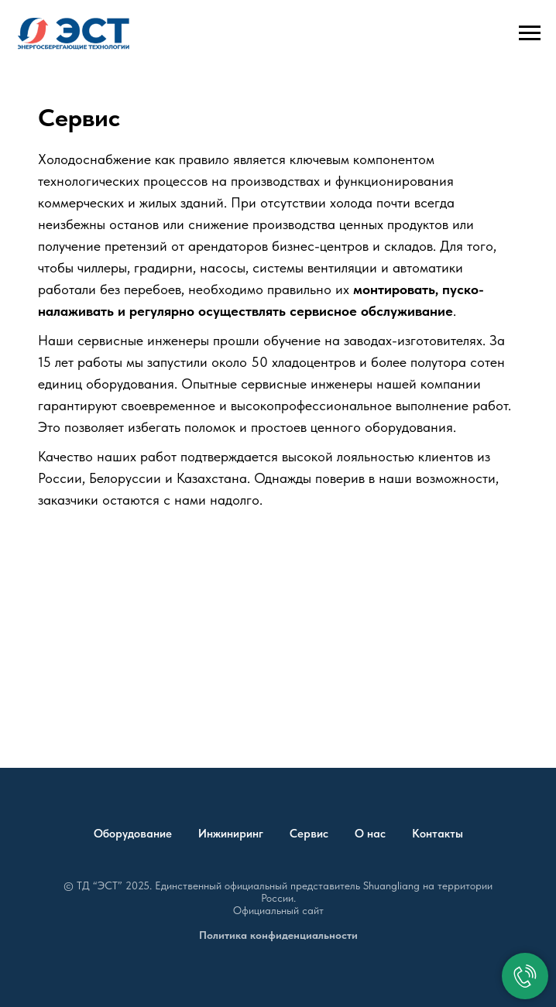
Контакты (437, 834)
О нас (370, 834)
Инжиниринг (230, 834)
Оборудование (133, 834)
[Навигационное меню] (530, 33)
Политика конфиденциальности (278, 935)
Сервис (309, 834)
